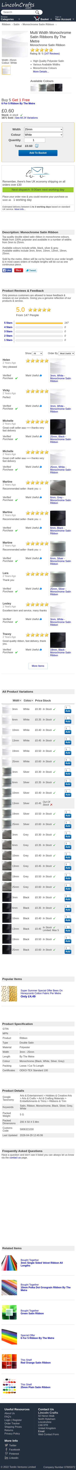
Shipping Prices (13, 1427)
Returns (8, 1430)
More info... (20, 209)
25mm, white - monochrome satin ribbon (60, 470)
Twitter (12, 1445)
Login (7, 1420)
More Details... (41, 71)
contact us (15, 1157)
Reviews (52, 53)
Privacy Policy (12, 1433)
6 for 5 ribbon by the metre (18, 103)
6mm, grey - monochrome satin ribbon (60, 500)
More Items (38, 666)
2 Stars (8, 335)
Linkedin (13, 1458)
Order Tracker (12, 1423)
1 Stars (8, 340)
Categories (7, 19)
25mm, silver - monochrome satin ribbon (60, 592)
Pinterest (14, 1453)
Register (17, 1420)
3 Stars (8, 331)
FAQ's (7, 1416)
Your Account (63, 19)
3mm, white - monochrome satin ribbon (60, 378)
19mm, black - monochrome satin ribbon (60, 652)
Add (67, 711)
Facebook (14, 1449)
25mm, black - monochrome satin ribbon (60, 439)
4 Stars (8, 327)
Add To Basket (38, 153)
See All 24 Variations (26, 117)
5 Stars (8, 323)
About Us (9, 1413)
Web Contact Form (48, 1434)
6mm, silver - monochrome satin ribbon (60, 561)
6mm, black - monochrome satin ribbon (60, 531)
